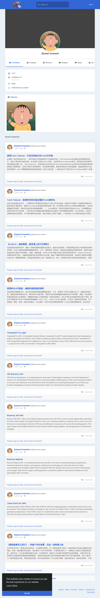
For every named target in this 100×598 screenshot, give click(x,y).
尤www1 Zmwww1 (50, 53)
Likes (78, 62)
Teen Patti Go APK (16, 503)
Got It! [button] (27, 593)
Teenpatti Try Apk (16, 332)
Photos (47, 62)
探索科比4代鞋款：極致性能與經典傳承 (25, 288)
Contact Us (90, 589)
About (61, 589)
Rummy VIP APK (15, 415)
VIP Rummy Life (15, 374)
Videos (63, 62)
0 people (25, 88)
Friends (31, 62)
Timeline (14, 62)
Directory (91, 592)
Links (67, 589)
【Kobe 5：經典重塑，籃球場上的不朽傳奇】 (28, 244)
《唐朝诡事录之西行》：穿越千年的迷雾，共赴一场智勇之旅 (35, 544)
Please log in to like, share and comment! (24, 181)
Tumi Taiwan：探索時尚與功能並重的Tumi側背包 (31, 200)
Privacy (74, 589)
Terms (81, 589)
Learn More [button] (12, 585)
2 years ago (18, 148)
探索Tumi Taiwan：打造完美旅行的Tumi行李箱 (30, 155)
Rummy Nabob (15, 459)
